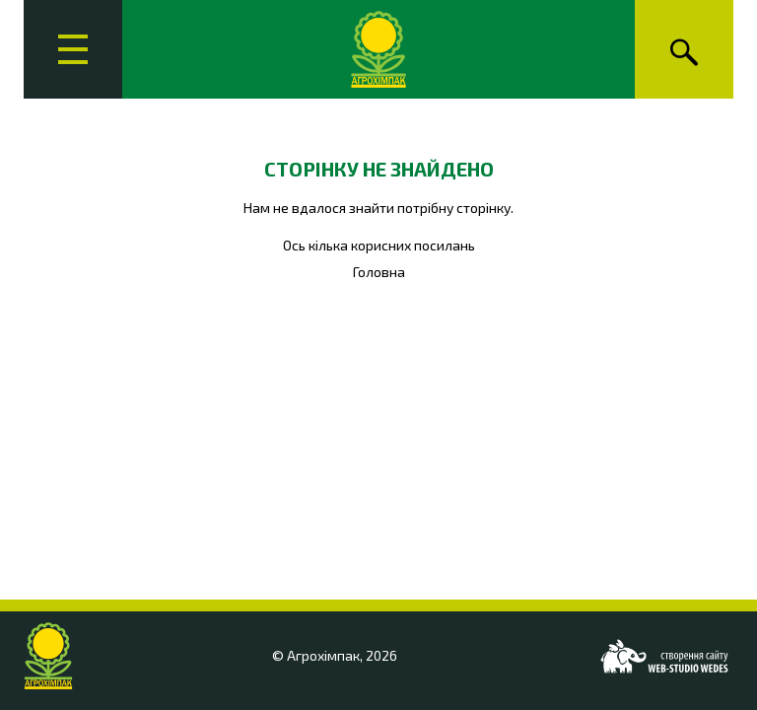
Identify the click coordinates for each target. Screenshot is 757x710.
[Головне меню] (73, 49)
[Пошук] (684, 49)
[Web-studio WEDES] (664, 656)
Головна (379, 271)
